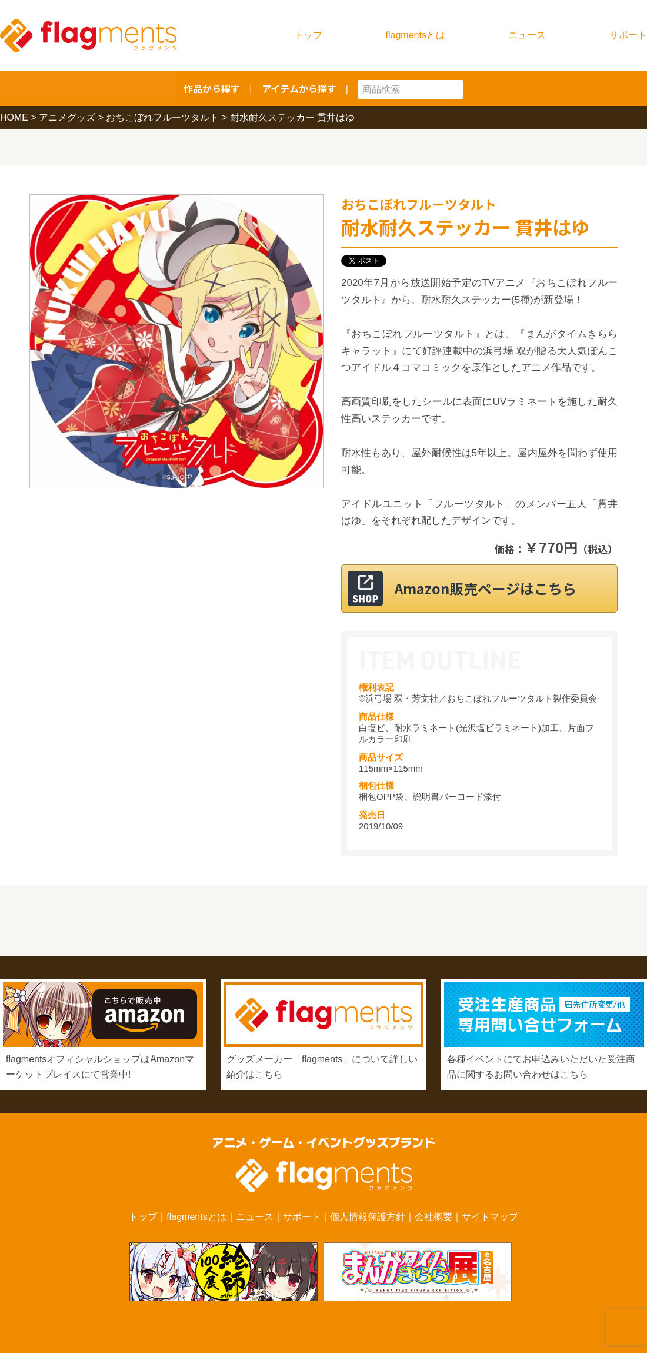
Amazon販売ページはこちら (494, 588)
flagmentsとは (415, 35)
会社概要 (433, 1217)
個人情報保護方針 (367, 1217)
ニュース (527, 35)
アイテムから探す (299, 88)
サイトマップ (490, 1217)
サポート (628, 35)
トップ (308, 35)
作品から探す (212, 88)
